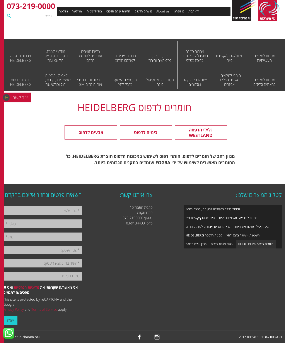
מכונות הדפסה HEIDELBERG (204, 235)
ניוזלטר (63, 11)
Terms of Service (44, 309)
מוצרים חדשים (143, 11)
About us (162, 11)
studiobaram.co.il (28, 337)
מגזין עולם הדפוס (196, 244)
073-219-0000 (31, 6)
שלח (10, 320)
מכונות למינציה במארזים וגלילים (238, 218)
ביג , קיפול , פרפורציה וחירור (251, 226)
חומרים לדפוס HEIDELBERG (255, 244)
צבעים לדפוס (91, 132)
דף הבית (193, 11)
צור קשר (77, 11)
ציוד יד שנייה (94, 11)
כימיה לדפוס (145, 132)
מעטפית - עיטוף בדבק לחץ (243, 235)
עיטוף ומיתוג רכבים (222, 244)
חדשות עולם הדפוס (118, 11)
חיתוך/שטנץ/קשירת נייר (200, 218)
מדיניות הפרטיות (26, 287)
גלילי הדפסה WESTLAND (201, 132)
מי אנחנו (179, 11)
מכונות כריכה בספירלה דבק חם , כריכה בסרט (213, 209)
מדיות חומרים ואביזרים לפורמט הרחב (208, 226)
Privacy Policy (13, 309)
